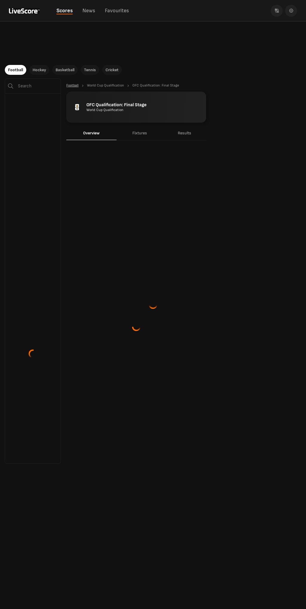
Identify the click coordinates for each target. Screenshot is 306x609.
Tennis (90, 69)
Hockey (39, 69)
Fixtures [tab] (139, 133)
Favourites (117, 10)
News (88, 10)
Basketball (65, 69)
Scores (64, 10)
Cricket (112, 69)
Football (15, 69)
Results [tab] (184, 133)
